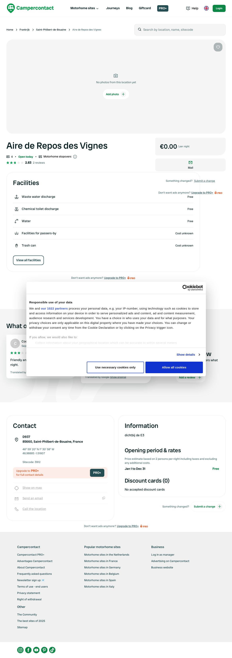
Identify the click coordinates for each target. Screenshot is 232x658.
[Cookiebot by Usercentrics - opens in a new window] (185, 288)
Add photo (116, 94)
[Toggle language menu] (206, 8)
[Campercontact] (30, 8)
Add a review (190, 377)
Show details (186, 354)
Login (219, 8)
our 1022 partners (54, 308)
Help (192, 8)
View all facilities (28, 260)
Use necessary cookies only (115, 367)
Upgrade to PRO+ (115, 278)
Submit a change (204, 181)
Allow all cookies (174, 367)
